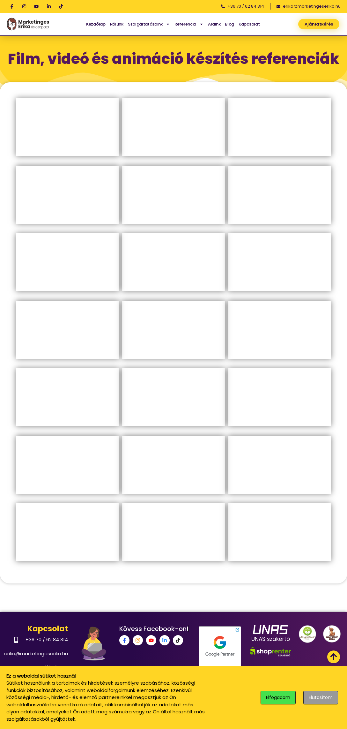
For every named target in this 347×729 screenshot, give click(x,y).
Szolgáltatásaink (149, 24)
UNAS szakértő (270, 639)
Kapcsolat (249, 24)
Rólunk (116, 24)
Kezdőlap (96, 24)
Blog (229, 24)
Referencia (188, 24)
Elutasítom (321, 697)
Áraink (214, 24)
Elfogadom (278, 697)
